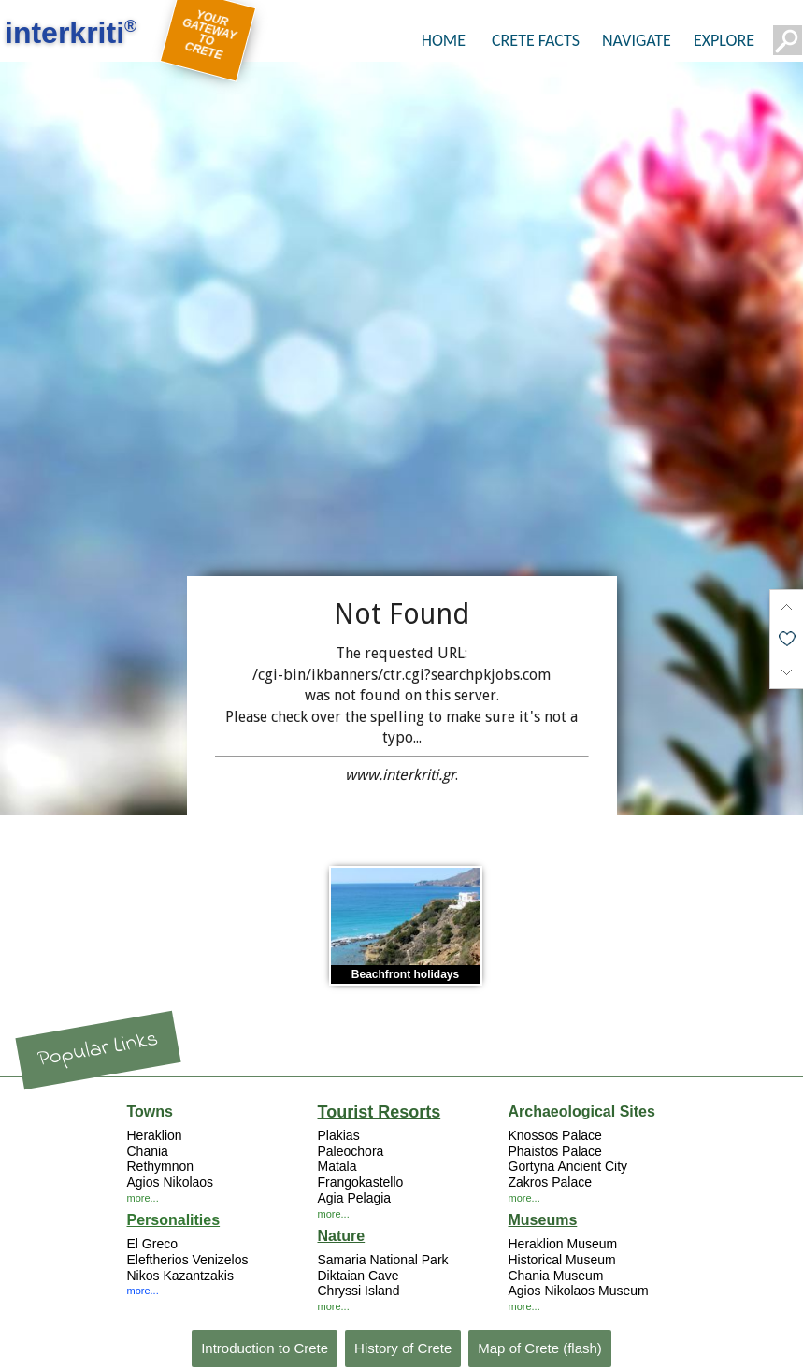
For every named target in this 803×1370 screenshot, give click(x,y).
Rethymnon (160, 1166)
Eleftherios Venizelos (188, 1259)
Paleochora (351, 1151)
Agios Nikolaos (170, 1182)
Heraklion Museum (563, 1243)
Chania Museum (556, 1275)
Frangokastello (361, 1182)
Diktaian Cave (358, 1275)
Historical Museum (562, 1259)
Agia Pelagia (355, 1197)
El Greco (152, 1243)
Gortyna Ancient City (568, 1166)
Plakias (339, 1135)
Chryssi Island (359, 1290)
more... (143, 1198)
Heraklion (154, 1135)
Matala (337, 1166)
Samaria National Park (383, 1259)
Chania (147, 1151)
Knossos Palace (555, 1135)
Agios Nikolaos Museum (579, 1290)
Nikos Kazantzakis (180, 1275)
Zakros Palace (550, 1182)
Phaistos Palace (555, 1151)
